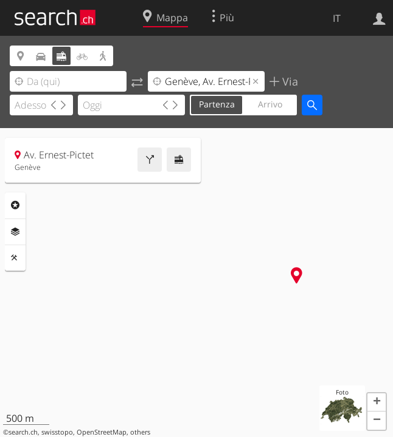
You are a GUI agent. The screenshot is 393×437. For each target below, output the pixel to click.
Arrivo (270, 104)
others (140, 432)
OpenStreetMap (102, 432)
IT (337, 18)
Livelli (15, 232)
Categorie (15, 205)
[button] (376, 402)
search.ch (23, 432)
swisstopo (57, 432)
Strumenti (15, 258)
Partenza (217, 104)
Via (288, 81)
